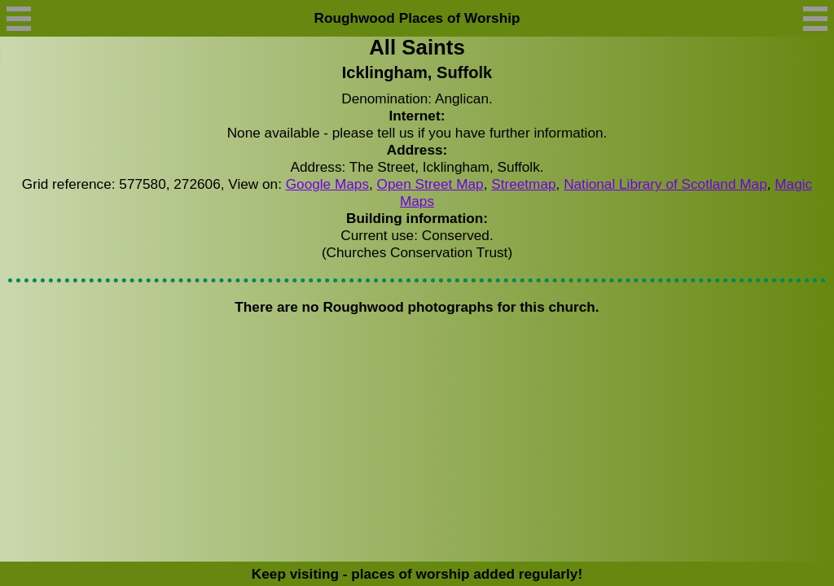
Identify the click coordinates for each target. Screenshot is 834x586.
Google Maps (327, 184)
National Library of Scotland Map (665, 184)
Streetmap (523, 184)
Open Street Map (430, 184)
